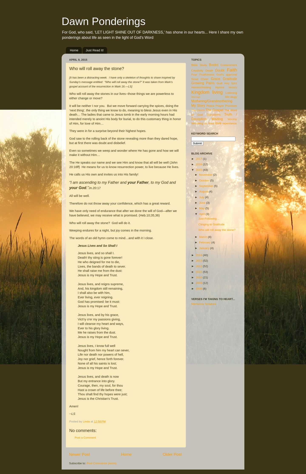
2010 (199, 277)
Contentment (229, 65)
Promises (231, 105)
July (202, 197)
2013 (199, 260)
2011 (199, 271)
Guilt (219, 83)
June (202, 202)
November (206, 174)
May (202, 208)
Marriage (195, 97)
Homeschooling (201, 87)
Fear (194, 74)
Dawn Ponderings (104, 21)
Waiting (217, 119)
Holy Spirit (230, 83)
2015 (199, 169)
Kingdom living (207, 92)
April (202, 214)
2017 (199, 158)
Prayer (219, 105)
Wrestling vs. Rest (202, 123)
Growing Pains (203, 83)
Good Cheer (199, 79)
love (218, 123)
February (205, 242)
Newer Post (79, 454)
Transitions (214, 114)
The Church (198, 110)
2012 (199, 266)
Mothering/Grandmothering (211, 101)
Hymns (219, 87)
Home (74, 50)
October (204, 180)
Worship (232, 119)
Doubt (219, 70)
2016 (199, 164)
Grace (215, 79)
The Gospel (214, 110)
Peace (210, 105)
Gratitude (230, 79)
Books (213, 65)
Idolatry (232, 87)
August (204, 191)
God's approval (226, 74)
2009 (199, 283)
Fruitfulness (206, 74)
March (203, 236)
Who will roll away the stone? (216, 229)
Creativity (197, 70)
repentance (229, 123)
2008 (199, 288)
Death (209, 70)
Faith (232, 70)
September (206, 186)
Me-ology (231, 96)
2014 (199, 255)
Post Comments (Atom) (101, 463)
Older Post (172, 454)
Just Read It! (95, 50)
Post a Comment (85, 437)
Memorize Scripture (203, 304)
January (204, 248)
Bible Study (199, 65)
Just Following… (209, 218)
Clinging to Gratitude (211, 224)
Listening (231, 92)
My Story (198, 105)
